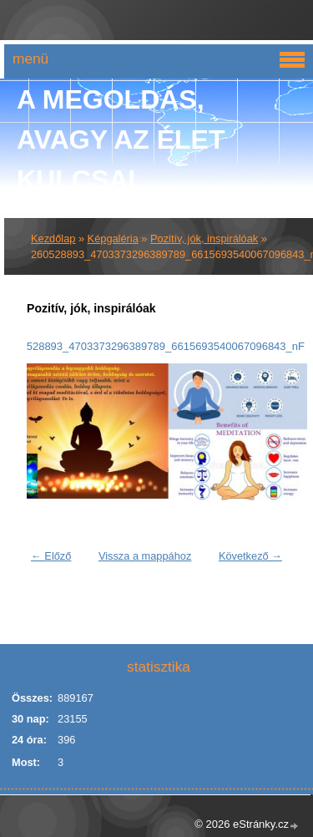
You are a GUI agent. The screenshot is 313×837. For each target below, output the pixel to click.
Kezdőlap (53, 238)
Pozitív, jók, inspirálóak (204, 238)
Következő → (250, 556)
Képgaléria (113, 238)
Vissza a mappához (144, 556)
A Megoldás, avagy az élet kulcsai (121, 139)
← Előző (51, 556)
